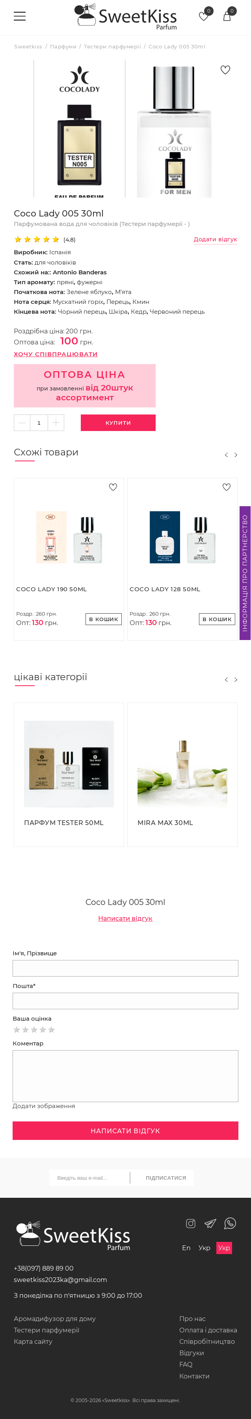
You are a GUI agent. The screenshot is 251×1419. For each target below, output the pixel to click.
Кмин (140, 301)
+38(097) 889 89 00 (44, 1268)
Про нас (192, 1319)
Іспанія (60, 252)
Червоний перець (177, 311)
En (186, 1248)
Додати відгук (215, 239)
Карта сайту (33, 1341)
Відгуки (191, 1353)
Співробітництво (207, 1341)
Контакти (194, 1376)
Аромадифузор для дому (55, 1319)
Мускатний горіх (78, 301)
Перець (117, 301)
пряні (65, 282)
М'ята (123, 292)
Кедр (139, 311)
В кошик (103, 619)
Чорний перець (82, 311)
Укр (204, 1248)
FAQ (185, 1364)
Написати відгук (125, 918)
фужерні (89, 282)
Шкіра (118, 311)
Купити (118, 423)
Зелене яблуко (89, 292)
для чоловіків (55, 262)
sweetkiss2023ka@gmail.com (60, 1280)
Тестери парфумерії (46, 1330)
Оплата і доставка (208, 1330)
